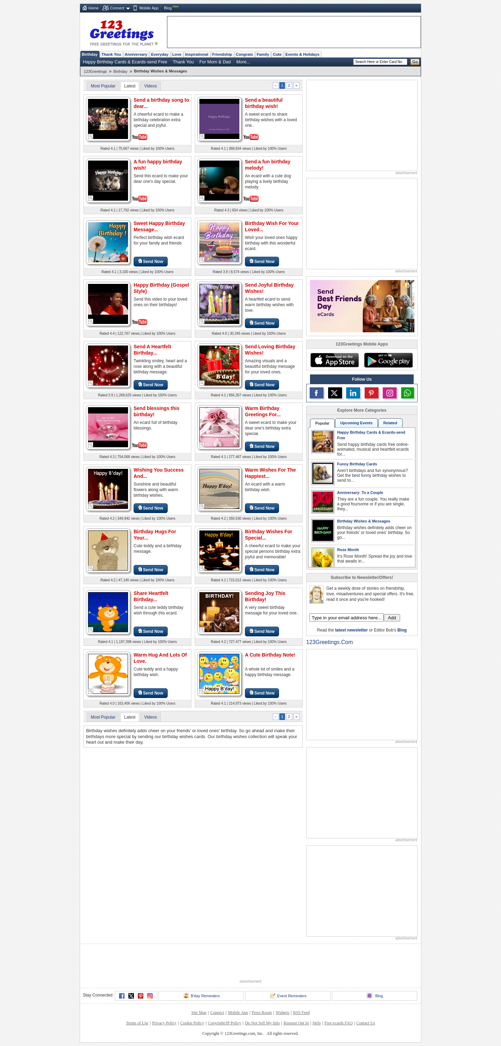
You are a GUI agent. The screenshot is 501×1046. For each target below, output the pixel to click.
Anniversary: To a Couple (360, 492)
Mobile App (149, 8)
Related (390, 423)
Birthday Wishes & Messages (363, 521)
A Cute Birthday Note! (270, 655)
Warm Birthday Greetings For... (263, 411)
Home (93, 8)
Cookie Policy (192, 1023)
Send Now (150, 261)
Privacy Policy (164, 1023)
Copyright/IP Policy (224, 1023)
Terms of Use (137, 1023)
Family (263, 54)
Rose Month (348, 550)
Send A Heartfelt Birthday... (152, 350)
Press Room (262, 1012)
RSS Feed (301, 1012)
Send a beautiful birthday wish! (264, 103)
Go (415, 62)
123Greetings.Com (329, 642)
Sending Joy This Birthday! (265, 596)
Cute (277, 54)
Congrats (244, 54)
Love (176, 54)
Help (316, 1023)
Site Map (199, 1012)
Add (392, 617)
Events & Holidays (302, 54)
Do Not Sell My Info (262, 1023)
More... (243, 61)
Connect (117, 8)
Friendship (222, 54)
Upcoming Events (356, 423)
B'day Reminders (201, 995)
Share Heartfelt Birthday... (151, 596)
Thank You (111, 54)
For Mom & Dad (215, 61)
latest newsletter (351, 630)
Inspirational (196, 54)
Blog (168, 8)
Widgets (282, 1012)
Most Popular (103, 86)
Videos (150, 86)
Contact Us (365, 1023)
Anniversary (136, 54)
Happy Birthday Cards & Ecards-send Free (125, 61)
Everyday (159, 54)
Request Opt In (296, 1023)
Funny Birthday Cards (357, 464)
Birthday (89, 54)
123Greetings (95, 71)
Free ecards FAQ (338, 1023)
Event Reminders (288, 995)
